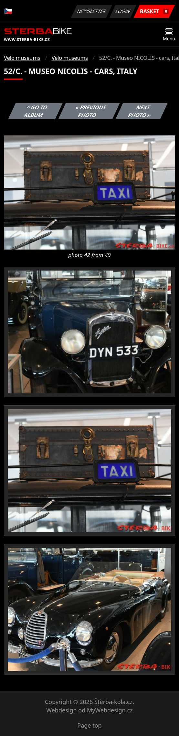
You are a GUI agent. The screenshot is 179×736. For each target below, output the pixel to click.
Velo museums (22, 57)
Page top (89, 725)
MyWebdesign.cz (110, 710)
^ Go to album (36, 111)
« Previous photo (91, 111)
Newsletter (91, 11)
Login (123, 11)
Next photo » (140, 111)
